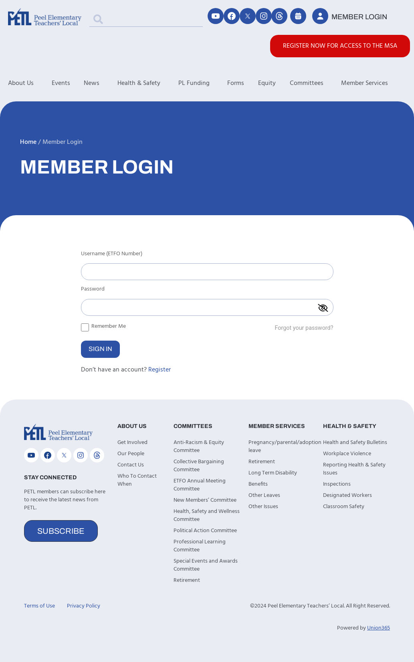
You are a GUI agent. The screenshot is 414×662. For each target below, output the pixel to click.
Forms (235, 83)
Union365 (378, 628)
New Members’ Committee (205, 500)
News (100, 83)
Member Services (373, 83)
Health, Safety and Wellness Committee (207, 515)
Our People (130, 453)
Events (61, 83)
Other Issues (263, 506)
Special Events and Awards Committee (206, 565)
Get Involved (132, 442)
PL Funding (203, 83)
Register (159, 370)
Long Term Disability (272, 473)
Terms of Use (39, 606)
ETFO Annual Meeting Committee (200, 485)
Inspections (337, 484)
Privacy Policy (83, 606)
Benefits (258, 484)
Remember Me (103, 326)
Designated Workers (347, 495)
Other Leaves (264, 495)
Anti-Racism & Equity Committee (199, 446)
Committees (315, 83)
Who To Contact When (137, 480)
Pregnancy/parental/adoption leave (281, 446)
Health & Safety (147, 83)
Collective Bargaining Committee (199, 465)
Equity (267, 83)
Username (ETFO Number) (111, 254)
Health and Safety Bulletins (355, 442)
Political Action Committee (205, 530)
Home (28, 142)
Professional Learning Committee (200, 546)
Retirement (187, 580)
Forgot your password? (304, 328)
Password (93, 290)
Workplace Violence (347, 453)
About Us (30, 83)
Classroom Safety (343, 506)
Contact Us (130, 465)
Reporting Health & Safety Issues (354, 469)
